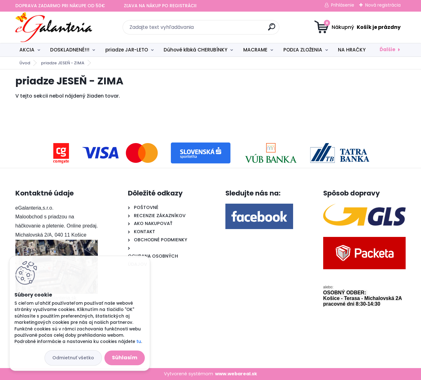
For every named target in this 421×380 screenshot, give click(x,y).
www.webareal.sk (236, 374)
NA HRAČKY (352, 49)
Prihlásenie (342, 5)
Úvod (24, 63)
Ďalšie (387, 49)
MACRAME (255, 49)
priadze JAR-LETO (126, 49)
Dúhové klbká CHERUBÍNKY (195, 49)
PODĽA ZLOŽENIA (302, 49)
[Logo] (53, 27)
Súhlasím (124, 357)
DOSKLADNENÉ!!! (69, 49)
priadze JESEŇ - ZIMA (62, 63)
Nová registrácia (383, 5)
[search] (271, 29)
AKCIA (26, 49)
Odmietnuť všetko (73, 358)
